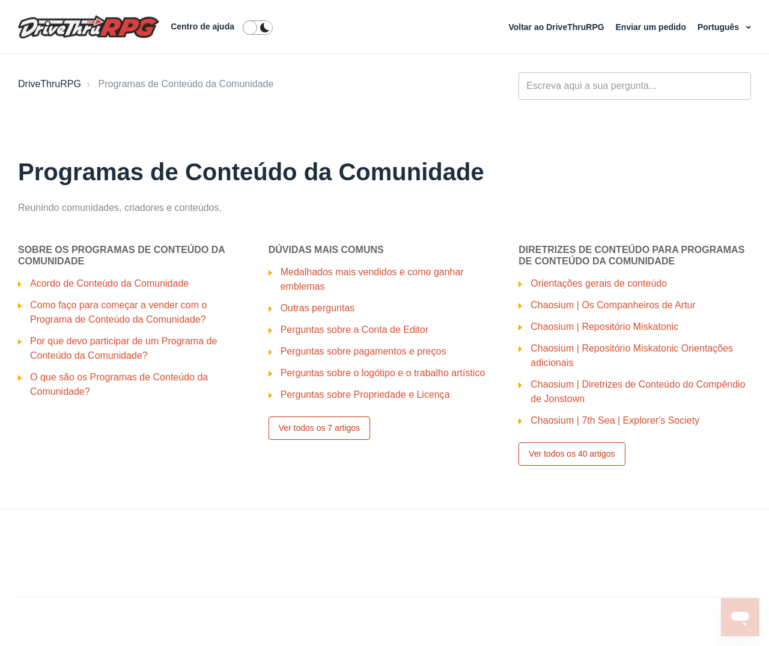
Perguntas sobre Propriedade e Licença (365, 394)
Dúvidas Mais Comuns (326, 250)
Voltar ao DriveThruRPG (557, 27)
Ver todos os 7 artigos (319, 428)
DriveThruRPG (49, 84)
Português (719, 27)
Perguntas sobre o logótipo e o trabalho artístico (383, 373)
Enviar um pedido (652, 27)
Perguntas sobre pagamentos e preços (363, 351)
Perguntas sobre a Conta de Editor (354, 330)
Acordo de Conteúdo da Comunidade (109, 283)
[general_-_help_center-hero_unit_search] (634, 86)
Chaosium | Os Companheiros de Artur (613, 305)
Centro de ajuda (202, 26)
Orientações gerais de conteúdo (598, 283)
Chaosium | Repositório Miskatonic (604, 326)
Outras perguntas (318, 308)
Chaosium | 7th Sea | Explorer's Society (614, 420)
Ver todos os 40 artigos (572, 454)
